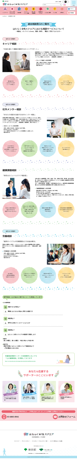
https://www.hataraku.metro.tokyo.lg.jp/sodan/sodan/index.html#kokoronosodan (20, 361)
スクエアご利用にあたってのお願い (56, 441)
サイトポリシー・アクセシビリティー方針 (39, 441)
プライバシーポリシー (26, 441)
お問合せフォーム (66, 417)
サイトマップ (16, 441)
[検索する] (61, 5)
